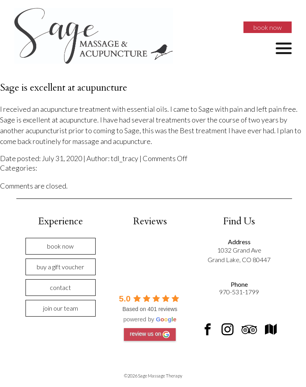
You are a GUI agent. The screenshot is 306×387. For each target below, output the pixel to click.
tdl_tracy (124, 158)
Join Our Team (60, 308)
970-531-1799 (239, 292)
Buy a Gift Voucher (60, 266)
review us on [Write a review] (150, 334)
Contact (60, 287)
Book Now (267, 27)
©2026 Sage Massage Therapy (153, 375)
